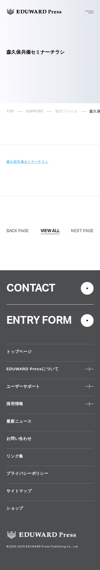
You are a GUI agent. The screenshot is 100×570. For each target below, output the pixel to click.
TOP (10, 111)
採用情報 (14, 403)
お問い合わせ (19, 438)
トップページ (19, 351)
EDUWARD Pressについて (32, 369)
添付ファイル (66, 111)
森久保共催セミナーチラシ (27, 162)
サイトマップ (19, 491)
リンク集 (14, 456)
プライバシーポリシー (27, 473)
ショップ (14, 508)
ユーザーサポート (23, 386)
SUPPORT (34, 111)
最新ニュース (19, 421)
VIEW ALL (50, 231)
